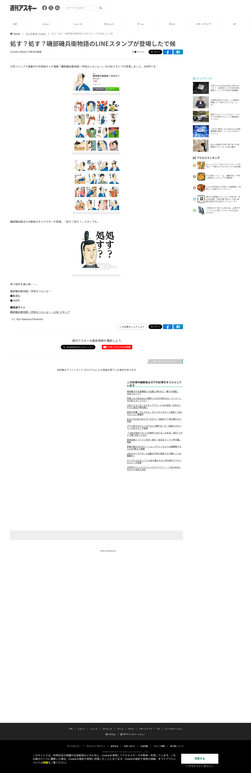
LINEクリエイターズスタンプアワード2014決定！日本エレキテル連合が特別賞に (154, 406)
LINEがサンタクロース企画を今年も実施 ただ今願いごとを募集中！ (154, 454)
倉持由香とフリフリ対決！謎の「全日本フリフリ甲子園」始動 (154, 441)
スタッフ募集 (159, 746)
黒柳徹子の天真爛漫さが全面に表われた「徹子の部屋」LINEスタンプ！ (153, 392)
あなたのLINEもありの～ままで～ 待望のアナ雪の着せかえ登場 (154, 420)
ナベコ (140, 51)
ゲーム (141, 23)
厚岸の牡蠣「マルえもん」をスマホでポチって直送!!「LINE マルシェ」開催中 (154, 413)
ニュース (78, 23)
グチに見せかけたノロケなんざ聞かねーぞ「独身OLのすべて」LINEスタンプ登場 (154, 427)
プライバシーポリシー (95, 746)
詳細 (45, 762)
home (15, 33)
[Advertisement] (182, 9)
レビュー (47, 23)
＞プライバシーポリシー (200, 766)
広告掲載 (144, 746)
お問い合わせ (129, 746)
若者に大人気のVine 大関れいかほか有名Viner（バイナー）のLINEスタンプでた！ (154, 399)
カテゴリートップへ (165, 361)
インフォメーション (36, 33)
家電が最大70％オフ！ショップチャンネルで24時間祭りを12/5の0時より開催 (154, 447)
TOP (16, 23)
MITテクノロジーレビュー (133, 734)
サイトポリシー (74, 746)
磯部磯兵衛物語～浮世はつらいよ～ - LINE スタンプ (40, 312)
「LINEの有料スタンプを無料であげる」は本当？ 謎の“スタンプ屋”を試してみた (154, 434)
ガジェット (110, 23)
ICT (235, 23)
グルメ (172, 23)
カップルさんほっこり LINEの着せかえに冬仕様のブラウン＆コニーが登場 (154, 461)
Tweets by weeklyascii (108, 551)
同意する (200, 758)
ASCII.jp (110, 734)
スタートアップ (204, 23)
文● (134, 51)
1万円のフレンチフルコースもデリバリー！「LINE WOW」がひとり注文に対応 (154, 468)
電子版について (177, 746)
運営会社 (114, 746)
